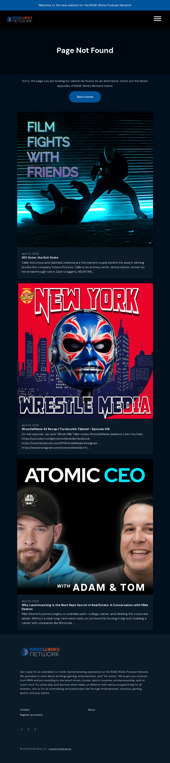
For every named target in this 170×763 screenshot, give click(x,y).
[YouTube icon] (22, 729)
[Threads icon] (35, 729)
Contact (24, 709)
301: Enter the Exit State (40, 257)
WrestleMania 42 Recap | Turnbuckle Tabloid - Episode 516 (66, 429)
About (91, 709)
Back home (85, 97)
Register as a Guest (31, 714)
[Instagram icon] (29, 729)
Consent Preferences (60, 748)
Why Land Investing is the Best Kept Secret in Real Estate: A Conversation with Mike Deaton (85, 607)
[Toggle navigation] (157, 19)
